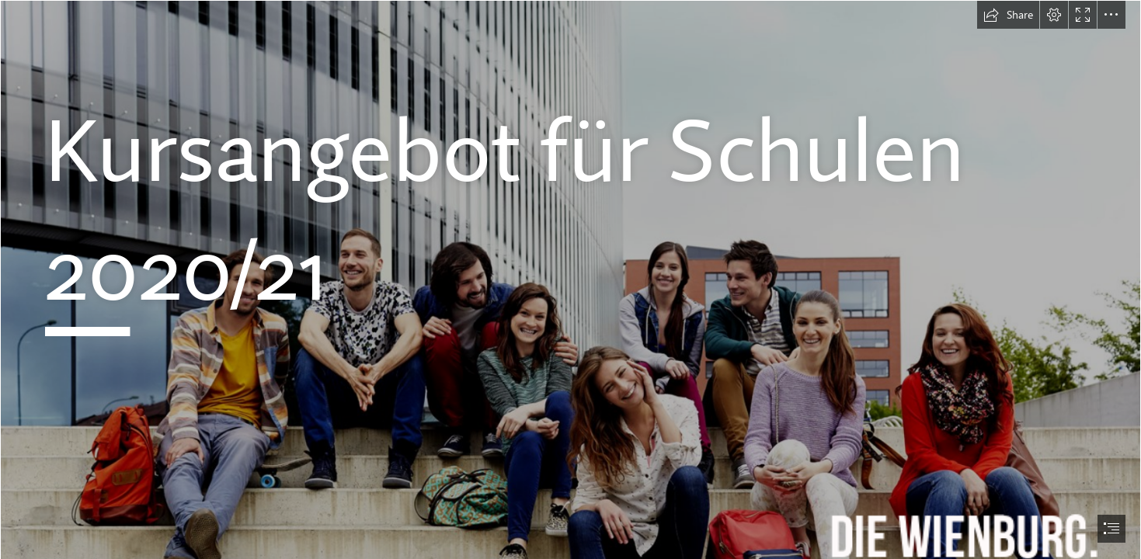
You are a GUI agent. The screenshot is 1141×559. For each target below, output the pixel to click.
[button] (1008, 15)
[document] (570, 279)
